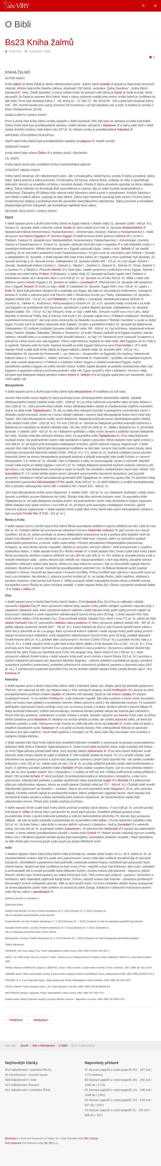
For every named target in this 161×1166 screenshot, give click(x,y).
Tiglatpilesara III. (111, 435)
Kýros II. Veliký (21, 812)
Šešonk (127, 248)
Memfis (58, 269)
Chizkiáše (69, 767)
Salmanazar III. (98, 751)
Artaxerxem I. (75, 828)
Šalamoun (50, 727)
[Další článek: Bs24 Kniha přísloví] (40, 1020)
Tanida (69, 227)
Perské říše (32, 513)
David (119, 92)
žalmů (19, 84)
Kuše (10, 290)
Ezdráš (93, 833)
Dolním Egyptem (36, 236)
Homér (80, 551)
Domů (24, 1045)
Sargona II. (120, 788)
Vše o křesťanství (43, 1045)
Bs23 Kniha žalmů (40, 42)
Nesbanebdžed (133, 227)
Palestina (125, 129)
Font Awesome (13, 1143)
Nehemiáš (112, 828)
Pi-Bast (45, 274)
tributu (146, 706)
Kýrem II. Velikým (81, 374)
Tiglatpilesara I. (44, 410)
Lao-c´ (143, 669)
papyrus (87, 141)
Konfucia (12, 673)
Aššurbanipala (48, 482)
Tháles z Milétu (23, 589)
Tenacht (30, 286)
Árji (134, 858)
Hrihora (122, 236)
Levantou (112, 244)
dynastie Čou (96, 601)
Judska (128, 694)
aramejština (14, 473)
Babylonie (111, 125)
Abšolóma (42, 719)
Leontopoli (88, 282)
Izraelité (106, 84)
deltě (63, 286)
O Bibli (62, 1045)
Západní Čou (29, 606)
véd (42, 858)
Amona (11, 295)
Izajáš (108, 780)
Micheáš (125, 780)
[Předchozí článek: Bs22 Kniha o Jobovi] (16, 1020)
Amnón (125, 715)
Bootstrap (10, 1138)
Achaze (37, 776)
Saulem (57, 694)
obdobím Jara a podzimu (73, 622)
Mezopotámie (84, 391)
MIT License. (91, 1138)
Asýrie (45, 398)
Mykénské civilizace (102, 530)
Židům (43, 152)
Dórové (27, 538)
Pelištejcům (121, 690)
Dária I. (105, 820)
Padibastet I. (62, 299)
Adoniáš (115, 723)
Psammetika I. (126, 345)
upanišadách (43, 891)
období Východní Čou (21, 622)
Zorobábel (125, 824)
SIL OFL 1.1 (51, 1143)
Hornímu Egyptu (63, 236)
